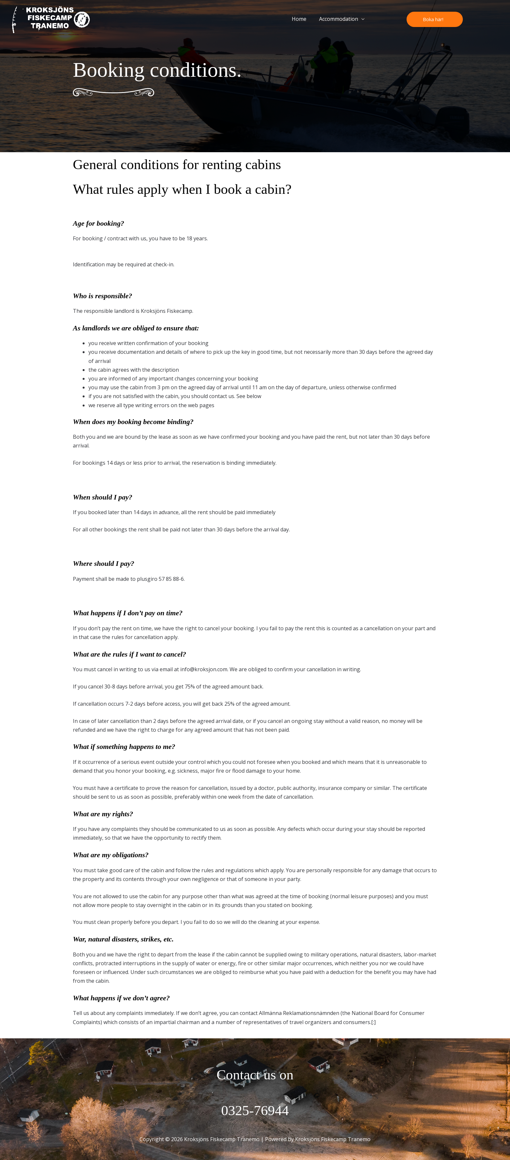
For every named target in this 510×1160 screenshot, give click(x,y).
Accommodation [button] (339, 18)
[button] (435, 19)
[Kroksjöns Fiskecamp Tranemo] (50, 18)
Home (302, 18)
